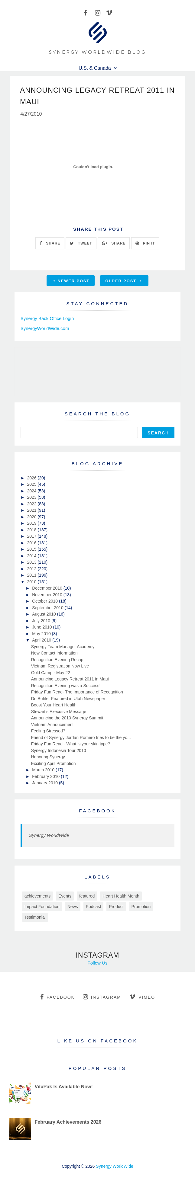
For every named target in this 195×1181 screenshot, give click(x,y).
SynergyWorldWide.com (45, 328)
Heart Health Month (120, 896)
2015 (32, 549)
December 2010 (47, 588)
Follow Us (98, 963)
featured (87, 896)
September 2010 (48, 608)
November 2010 (47, 595)
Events (64, 896)
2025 (32, 484)
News (72, 906)
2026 (32, 478)
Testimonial (35, 917)
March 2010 (44, 770)
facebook (57, 997)
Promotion (141, 906)
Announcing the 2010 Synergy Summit (67, 718)
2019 (32, 523)
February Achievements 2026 (68, 1122)
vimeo (142, 997)
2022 (32, 504)
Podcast (93, 906)
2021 (32, 510)
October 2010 (45, 601)
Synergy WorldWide (49, 835)
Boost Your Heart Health (53, 705)
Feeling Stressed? (48, 731)
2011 (32, 575)
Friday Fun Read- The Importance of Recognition (77, 692)
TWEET (81, 244)
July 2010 (41, 621)
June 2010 (42, 627)
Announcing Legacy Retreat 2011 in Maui (70, 679)
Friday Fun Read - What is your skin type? (70, 744)
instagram (102, 997)
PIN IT (145, 244)
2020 (32, 517)
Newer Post (71, 281)
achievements (37, 896)
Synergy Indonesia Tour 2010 (58, 750)
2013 (32, 562)
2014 (32, 556)
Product (116, 906)
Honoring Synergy (48, 757)
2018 (32, 530)
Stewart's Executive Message (58, 711)
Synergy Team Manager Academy (63, 647)
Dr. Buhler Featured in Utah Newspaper (68, 698)
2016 (32, 543)
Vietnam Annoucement (52, 724)
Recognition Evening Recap (57, 660)
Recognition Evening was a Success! (66, 685)
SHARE (50, 244)
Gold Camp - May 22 (50, 673)
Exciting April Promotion (53, 763)
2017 (32, 536)
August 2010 (44, 614)
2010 (32, 582)
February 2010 (46, 776)
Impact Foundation (42, 906)
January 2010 (45, 783)
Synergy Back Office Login (47, 319)
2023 (32, 497)
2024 (32, 491)
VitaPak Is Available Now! (64, 1087)
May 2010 (42, 634)
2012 (32, 569)
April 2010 (42, 640)
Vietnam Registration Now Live (60, 666)
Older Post (123, 281)
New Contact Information (54, 653)
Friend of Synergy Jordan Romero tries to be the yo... (81, 737)
